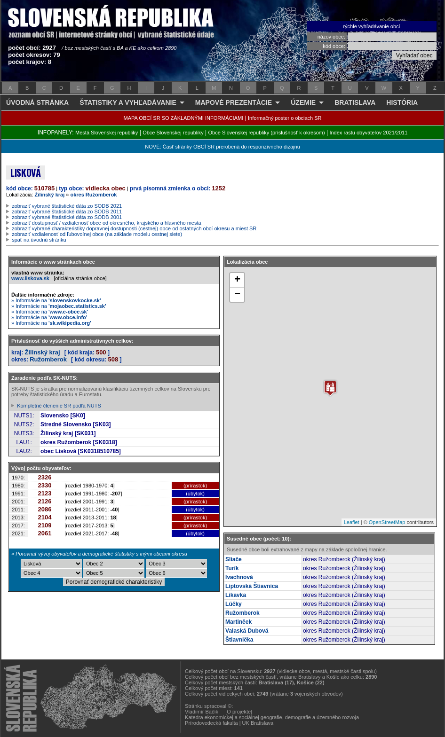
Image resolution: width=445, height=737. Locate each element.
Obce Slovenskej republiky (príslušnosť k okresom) (266, 132)
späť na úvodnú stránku (39, 240)
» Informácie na (56, 300)
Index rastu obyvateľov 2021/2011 (368, 132)
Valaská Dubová (246, 630)
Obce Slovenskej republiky (173, 132)
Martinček (238, 622)
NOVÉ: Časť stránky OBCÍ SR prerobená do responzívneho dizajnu (222, 146)
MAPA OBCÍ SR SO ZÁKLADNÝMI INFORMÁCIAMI (184, 118)
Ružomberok (48, 359)
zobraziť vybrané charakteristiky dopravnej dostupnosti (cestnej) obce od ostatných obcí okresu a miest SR (134, 228)
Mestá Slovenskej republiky (106, 132)
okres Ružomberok (93, 194)
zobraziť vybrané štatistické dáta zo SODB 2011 (67, 211)
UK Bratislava (258, 723)
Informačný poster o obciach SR (285, 118)
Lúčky (233, 604)
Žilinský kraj (50, 194)
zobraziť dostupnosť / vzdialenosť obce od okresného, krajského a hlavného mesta (106, 223)
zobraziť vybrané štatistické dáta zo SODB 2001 (67, 217)
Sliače (233, 559)
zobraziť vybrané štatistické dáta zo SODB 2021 (67, 206)
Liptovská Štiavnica (251, 586)
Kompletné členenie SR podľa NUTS (59, 405)
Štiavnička (239, 639)
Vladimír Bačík (201, 711)
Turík (231, 568)
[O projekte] (238, 711)
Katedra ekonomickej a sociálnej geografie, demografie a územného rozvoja (272, 717)
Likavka (235, 595)
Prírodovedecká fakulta (211, 723)
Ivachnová (239, 577)
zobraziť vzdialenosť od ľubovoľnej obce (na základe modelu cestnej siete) (97, 234)
